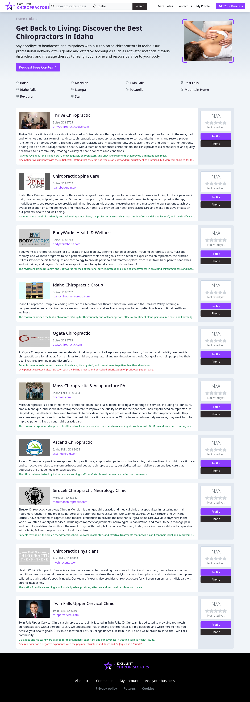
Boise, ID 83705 (63, 122)
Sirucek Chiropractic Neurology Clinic (89, 490)
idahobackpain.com (65, 187)
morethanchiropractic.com (70, 502)
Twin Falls (137, 83)
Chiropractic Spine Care (76, 176)
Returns (129, 688)
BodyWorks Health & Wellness (82, 232)
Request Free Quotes (38, 67)
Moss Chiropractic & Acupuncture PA (89, 385)
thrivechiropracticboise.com (71, 127)
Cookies (148, 688)
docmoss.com (62, 397)
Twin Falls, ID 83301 (65, 611)
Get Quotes (165, 6)
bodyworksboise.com (67, 244)
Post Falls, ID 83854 (65, 558)
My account (129, 680)
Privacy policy (106, 688)
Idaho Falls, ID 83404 (66, 393)
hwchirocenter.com (65, 562)
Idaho (33, 19)
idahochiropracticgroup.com (71, 296)
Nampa (80, 89)
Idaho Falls (28, 89)
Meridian (81, 83)
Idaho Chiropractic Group (78, 285)
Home (20, 19)
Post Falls (192, 83)
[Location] (112, 6)
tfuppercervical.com (66, 615)
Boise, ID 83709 (63, 183)
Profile (216, 136)
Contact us (104, 680)
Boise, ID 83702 (63, 292)
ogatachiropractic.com (67, 344)
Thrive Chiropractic (71, 115)
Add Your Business (230, 6)
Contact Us (184, 6)
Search (139, 6)
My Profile (203, 6)
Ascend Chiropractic (72, 442)
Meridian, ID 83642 (65, 498)
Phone (216, 144)
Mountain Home (197, 89)
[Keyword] (70, 6)
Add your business (160, 680)
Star (78, 96)
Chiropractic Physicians (76, 551)
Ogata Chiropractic (71, 333)
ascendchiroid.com (65, 454)
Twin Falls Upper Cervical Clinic (83, 603)
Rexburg (26, 96)
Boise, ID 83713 (63, 240)
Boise (24, 83)
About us (82, 680)
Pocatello (137, 89)
